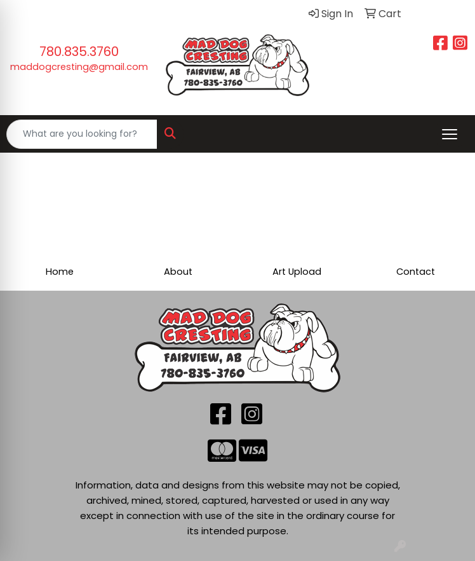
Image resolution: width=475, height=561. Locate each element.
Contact (415, 271)
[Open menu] (449, 134)
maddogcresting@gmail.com (79, 66)
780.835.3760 (79, 51)
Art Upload (296, 271)
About (178, 271)
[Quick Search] (81, 134)
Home (60, 271)
